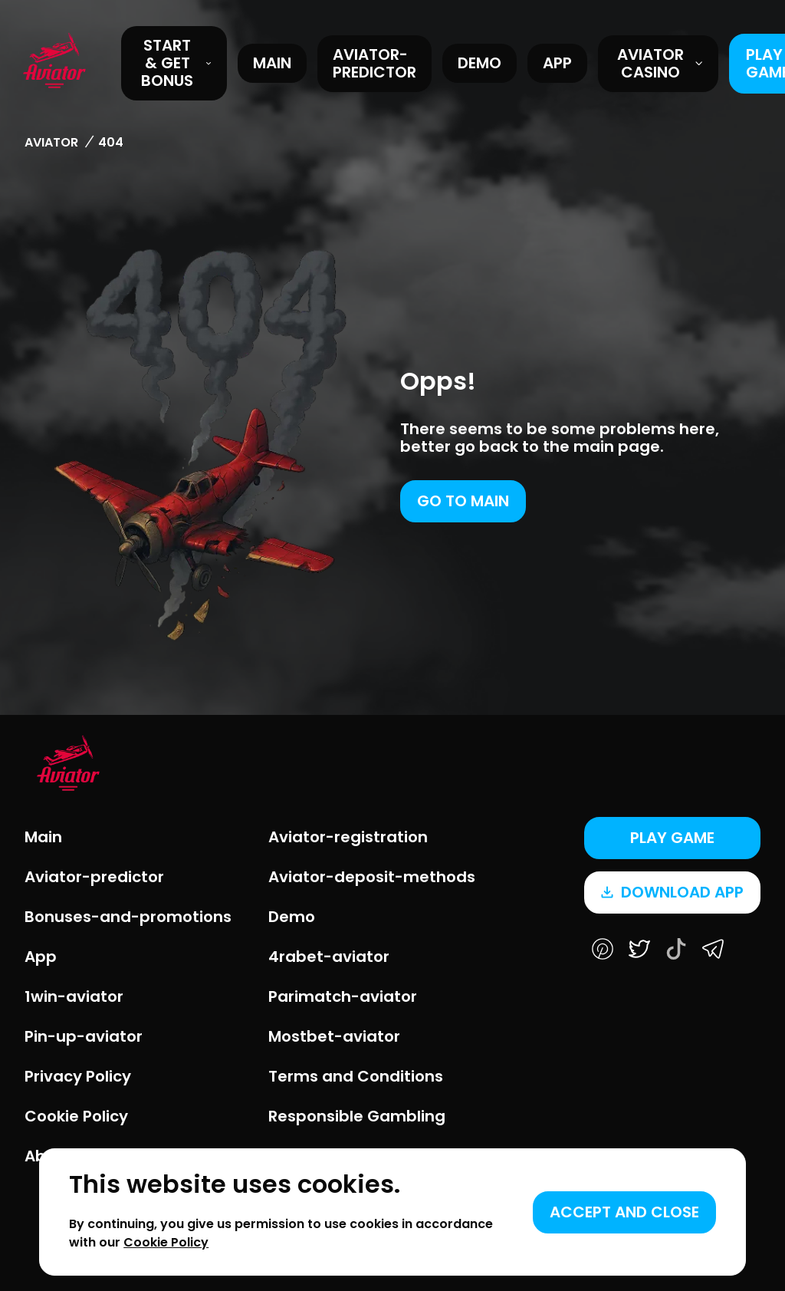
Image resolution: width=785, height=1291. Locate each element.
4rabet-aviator (328, 956)
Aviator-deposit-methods (371, 877)
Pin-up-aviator (84, 1036)
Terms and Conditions (355, 1076)
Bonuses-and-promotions (128, 916)
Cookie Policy (76, 1116)
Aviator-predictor (374, 63)
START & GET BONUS (176, 63)
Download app (672, 892)
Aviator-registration (348, 837)
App (557, 63)
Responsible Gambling (356, 1116)
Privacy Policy (78, 1076)
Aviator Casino (660, 63)
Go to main (463, 501)
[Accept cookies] (624, 1212)
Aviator (51, 142)
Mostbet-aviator (334, 1036)
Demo (479, 63)
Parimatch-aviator (342, 996)
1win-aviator (74, 996)
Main (272, 63)
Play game (672, 837)
